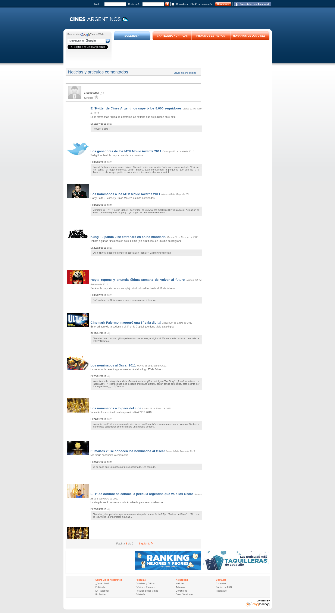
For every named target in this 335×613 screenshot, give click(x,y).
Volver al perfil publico (184, 73)
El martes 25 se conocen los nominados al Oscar (128, 451)
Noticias (180, 583)
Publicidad (101, 587)
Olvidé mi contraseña (202, 4)
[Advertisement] (191, 51)
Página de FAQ (224, 587)
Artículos (180, 587)
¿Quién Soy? (102, 583)
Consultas (221, 583)
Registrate (223, 4)
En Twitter (101, 594)
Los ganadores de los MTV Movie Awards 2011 (126, 151)
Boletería (140, 594)
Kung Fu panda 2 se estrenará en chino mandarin (128, 237)
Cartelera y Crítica (145, 583)
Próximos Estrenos (145, 587)
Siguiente (146, 543)
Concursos (181, 590)
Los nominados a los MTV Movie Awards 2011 (125, 194)
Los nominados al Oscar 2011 (113, 365)
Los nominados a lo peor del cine (116, 408)
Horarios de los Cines (147, 590)
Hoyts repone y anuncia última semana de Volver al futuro (138, 279)
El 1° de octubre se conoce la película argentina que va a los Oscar (142, 494)
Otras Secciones (184, 594)
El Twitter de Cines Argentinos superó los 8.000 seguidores (136, 108)
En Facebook (102, 590)
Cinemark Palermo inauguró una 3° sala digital (126, 322)
